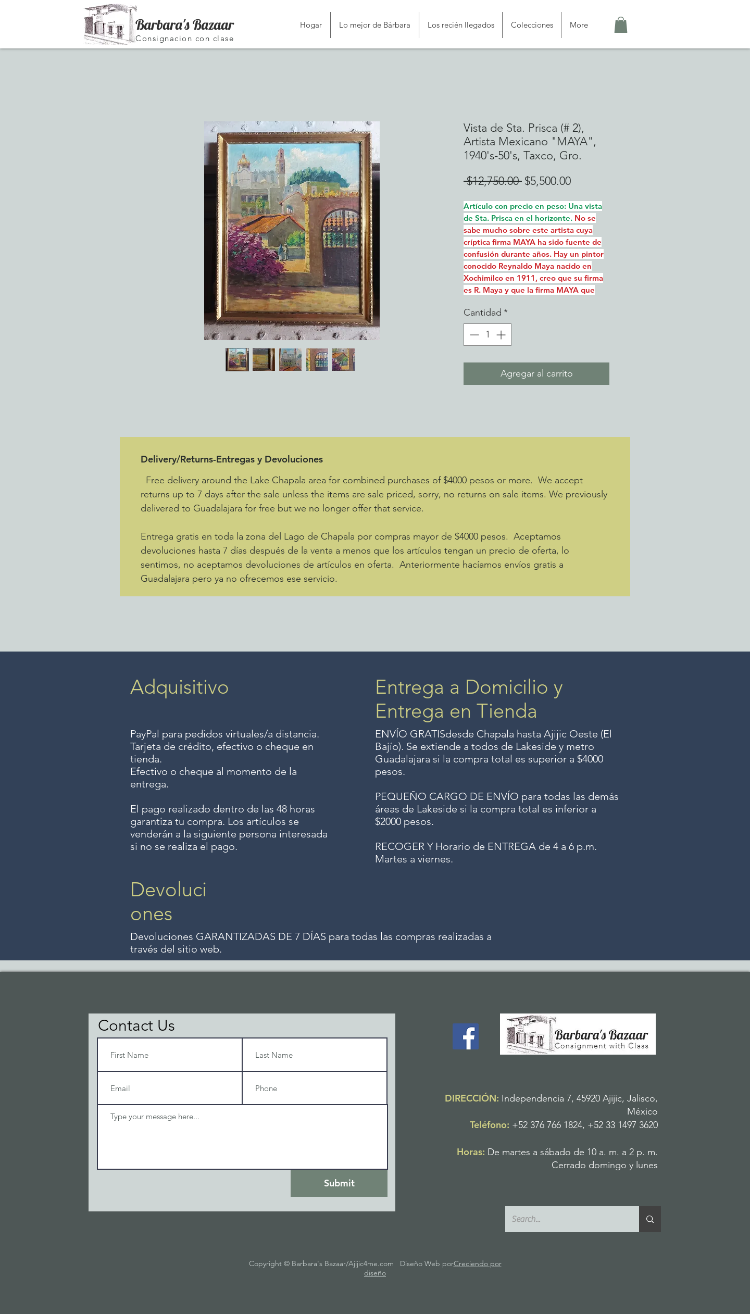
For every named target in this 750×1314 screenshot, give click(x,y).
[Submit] (339, 1183)
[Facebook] (466, 1036)
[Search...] (564, 1219)
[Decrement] (473, 334)
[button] (621, 25)
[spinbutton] (487, 334)
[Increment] (502, 334)
